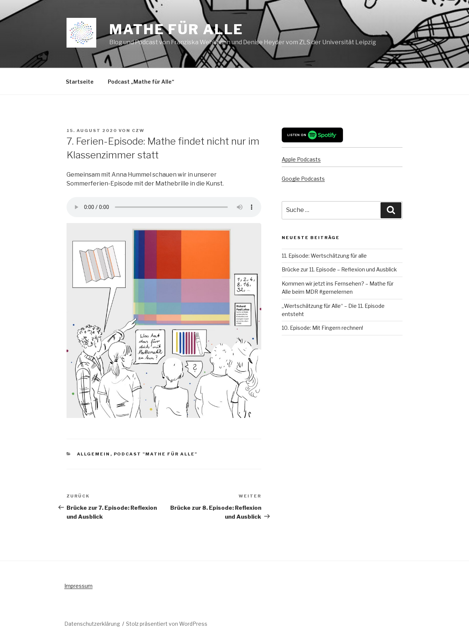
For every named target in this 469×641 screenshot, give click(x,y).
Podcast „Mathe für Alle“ (141, 81)
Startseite (80, 81)
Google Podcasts (303, 178)
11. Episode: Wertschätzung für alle (324, 255)
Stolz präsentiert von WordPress (166, 624)
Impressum (78, 586)
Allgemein (93, 454)
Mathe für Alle (176, 29)
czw (138, 130)
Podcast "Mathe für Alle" (156, 454)
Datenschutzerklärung (92, 624)
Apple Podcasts (301, 159)
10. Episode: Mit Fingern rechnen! (322, 328)
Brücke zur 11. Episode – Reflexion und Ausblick (339, 269)
